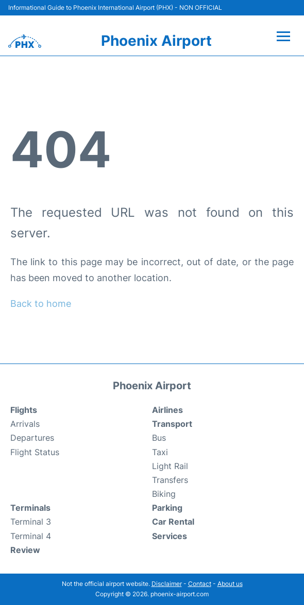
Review (25, 550)
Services (169, 536)
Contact (199, 583)
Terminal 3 (30, 521)
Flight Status (34, 452)
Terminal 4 (30, 536)
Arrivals (25, 424)
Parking (167, 508)
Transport (172, 424)
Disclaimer (166, 583)
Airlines (167, 410)
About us (230, 583)
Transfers (170, 480)
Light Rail (170, 466)
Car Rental (173, 521)
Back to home (40, 303)
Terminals (30, 508)
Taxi (160, 452)
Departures (32, 438)
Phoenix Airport (156, 40)
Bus (159, 438)
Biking (164, 494)
